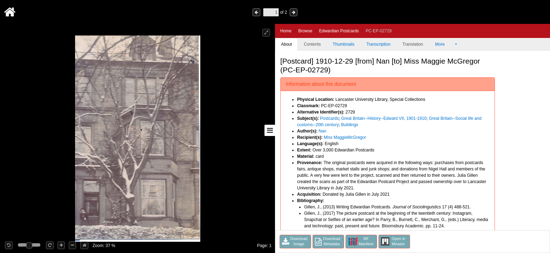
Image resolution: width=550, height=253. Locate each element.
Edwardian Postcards (339, 30)
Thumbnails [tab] (343, 44)
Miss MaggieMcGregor (345, 137)
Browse (305, 30)
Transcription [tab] (378, 44)
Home (285, 30)
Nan (322, 131)
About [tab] (286, 44)
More (444, 44)
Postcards (329, 118)
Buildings (349, 124)
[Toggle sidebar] (269, 130)
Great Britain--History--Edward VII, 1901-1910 (383, 118)
